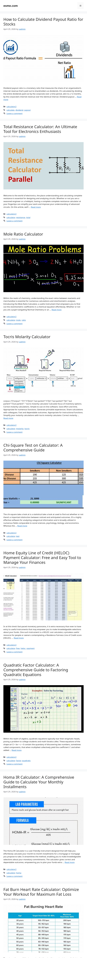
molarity (20, 428)
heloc (23, 648)
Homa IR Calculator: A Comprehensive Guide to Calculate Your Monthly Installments (38, 782)
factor (18, 760)
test (17, 536)
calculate (10, 110)
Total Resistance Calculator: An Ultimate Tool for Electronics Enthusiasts (40, 129)
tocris (26, 428)
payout (27, 110)
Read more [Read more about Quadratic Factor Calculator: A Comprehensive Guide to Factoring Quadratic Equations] (17, 750)
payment (31, 648)
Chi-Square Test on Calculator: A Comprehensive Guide (33, 448)
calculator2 (11, 106)
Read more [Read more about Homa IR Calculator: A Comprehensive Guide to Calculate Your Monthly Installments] (70, 862)
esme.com (10, 6)
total (28, 217)
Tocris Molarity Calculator (26, 336)
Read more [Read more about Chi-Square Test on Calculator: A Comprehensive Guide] (22, 526)
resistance (20, 217)
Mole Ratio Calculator (23, 234)
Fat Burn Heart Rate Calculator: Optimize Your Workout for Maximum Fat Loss (41, 892)
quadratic (26, 760)
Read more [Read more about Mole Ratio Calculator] (57, 309)
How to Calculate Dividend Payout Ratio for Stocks (43, 22)
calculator (10, 217)
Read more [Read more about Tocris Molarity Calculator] (8, 418)
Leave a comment (14, 113)
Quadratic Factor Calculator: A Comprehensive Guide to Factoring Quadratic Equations (35, 669)
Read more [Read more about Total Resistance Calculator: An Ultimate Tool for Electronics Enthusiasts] (36, 207)
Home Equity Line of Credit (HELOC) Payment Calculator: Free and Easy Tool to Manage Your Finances (42, 557)
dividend (19, 110)
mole (18, 320)
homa (18, 873)
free (18, 648)
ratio (24, 320)
